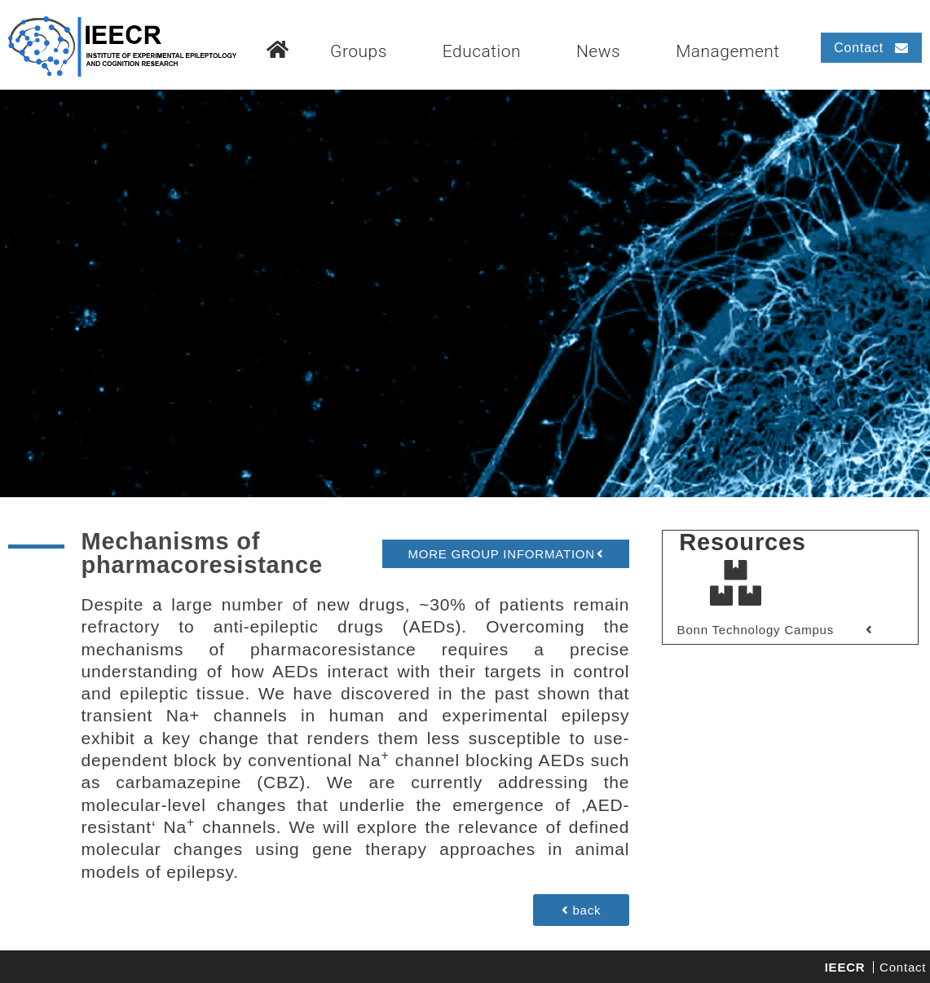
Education (482, 51)
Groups (358, 51)
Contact (902, 967)
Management (728, 51)
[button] (505, 554)
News (598, 51)
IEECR (845, 967)
